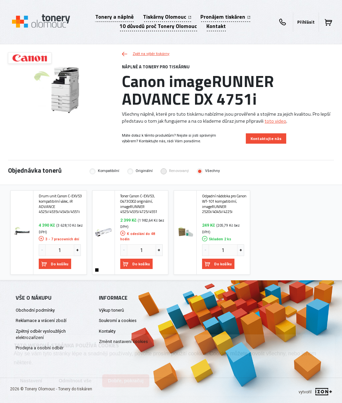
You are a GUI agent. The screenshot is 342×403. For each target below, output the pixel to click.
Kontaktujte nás (266, 138)
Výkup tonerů (111, 310)
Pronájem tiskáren (225, 17)
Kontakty (107, 331)
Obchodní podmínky (35, 310)
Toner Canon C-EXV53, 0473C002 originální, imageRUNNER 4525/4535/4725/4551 (138, 203)
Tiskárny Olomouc (167, 17)
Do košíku (54, 264)
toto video (275, 121)
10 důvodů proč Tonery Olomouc (158, 26)
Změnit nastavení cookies (123, 341)
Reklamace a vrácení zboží (41, 320)
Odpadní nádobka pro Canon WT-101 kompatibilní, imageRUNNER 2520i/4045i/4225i (224, 203)
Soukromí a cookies (118, 320)
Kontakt (216, 26)
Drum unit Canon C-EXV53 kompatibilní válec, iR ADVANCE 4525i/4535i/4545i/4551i (60, 203)
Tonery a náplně (114, 17)
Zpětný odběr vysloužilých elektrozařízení (41, 334)
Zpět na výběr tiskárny (145, 54)
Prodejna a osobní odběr (39, 347)
